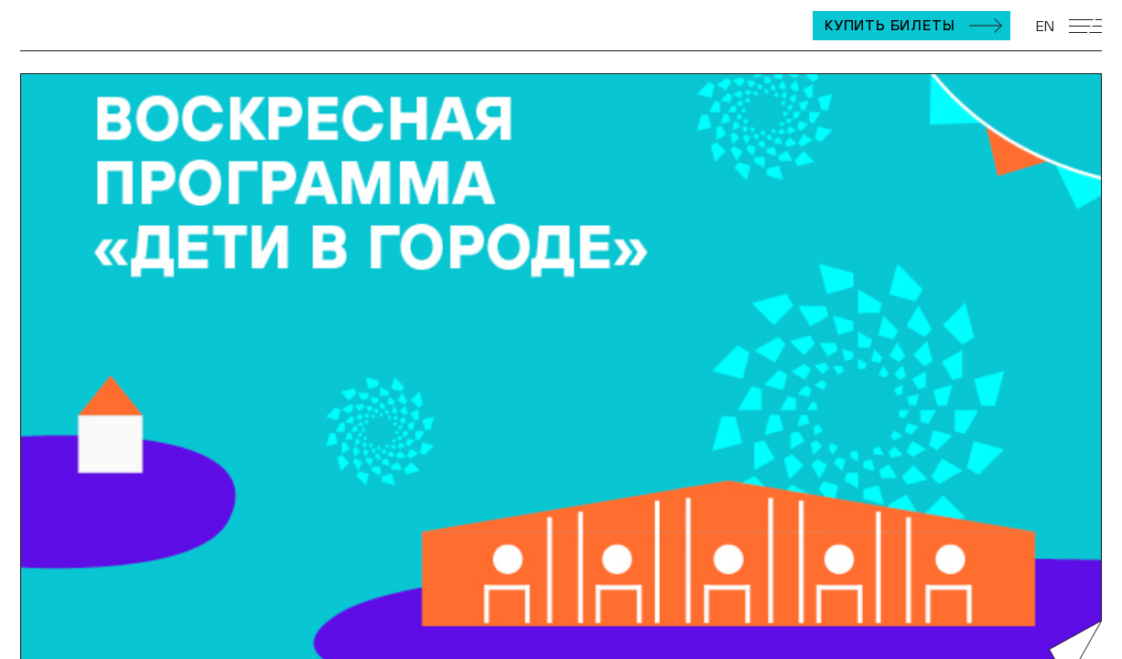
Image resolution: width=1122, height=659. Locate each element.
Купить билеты (890, 24)
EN (1045, 25)
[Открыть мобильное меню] (1085, 26)
